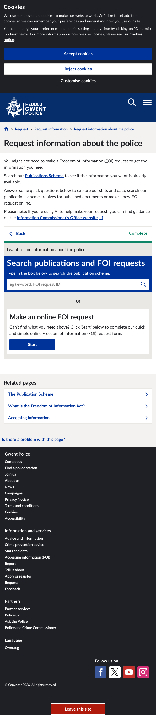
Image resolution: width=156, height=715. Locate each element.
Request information (51, 129)
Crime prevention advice (24, 545)
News (9, 487)
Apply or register (18, 576)
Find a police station (21, 468)
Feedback (12, 589)
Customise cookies (78, 81)
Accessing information (78, 418)
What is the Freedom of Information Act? (78, 406)
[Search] (143, 284)
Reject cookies (78, 69)
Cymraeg (12, 648)
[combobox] (78, 284)
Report (10, 564)
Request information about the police (104, 129)
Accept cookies (78, 54)
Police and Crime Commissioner (30, 628)
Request (21, 129)
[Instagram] (143, 672)
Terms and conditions (22, 506)
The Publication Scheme (78, 394)
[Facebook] (100, 672)
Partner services (17, 609)
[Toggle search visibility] (132, 102)
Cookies (11, 512)
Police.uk (12, 615)
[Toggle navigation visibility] (147, 102)
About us (12, 481)
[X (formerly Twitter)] (115, 672)
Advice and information (24, 538)
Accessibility (15, 518)
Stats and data (16, 551)
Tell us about (14, 570)
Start (32, 345)
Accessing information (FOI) (27, 557)
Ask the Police (16, 622)
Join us (10, 474)
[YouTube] (129, 672)
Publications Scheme (44, 176)
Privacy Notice (17, 500)
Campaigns (14, 493)
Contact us (13, 462)
